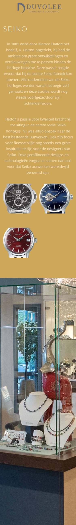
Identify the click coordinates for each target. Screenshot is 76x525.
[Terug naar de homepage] (38, 8)
